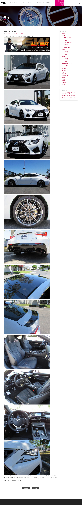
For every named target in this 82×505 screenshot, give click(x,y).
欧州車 (64, 82)
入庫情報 (66, 44)
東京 (64, 49)
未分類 (65, 54)
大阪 (16, 33)
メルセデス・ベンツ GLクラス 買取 (68, 92)
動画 (65, 46)
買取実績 (64, 68)
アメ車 (64, 73)
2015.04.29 (8, 33)
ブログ (13, 33)
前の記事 (26, 488)
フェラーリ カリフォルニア (67, 99)
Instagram (80, 3)
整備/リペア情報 (67, 47)
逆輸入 (64, 70)
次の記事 (35, 488)
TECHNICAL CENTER (67, 63)
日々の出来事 (67, 52)
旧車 (64, 79)
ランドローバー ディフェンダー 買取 (68, 97)
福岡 (64, 56)
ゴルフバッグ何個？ (68, 42)
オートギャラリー (4, 3)
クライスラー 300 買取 (66, 93)
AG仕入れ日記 (20, 33)
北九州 (64, 72)
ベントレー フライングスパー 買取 (68, 95)
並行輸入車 (65, 75)
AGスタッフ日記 (67, 37)
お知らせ (66, 40)
